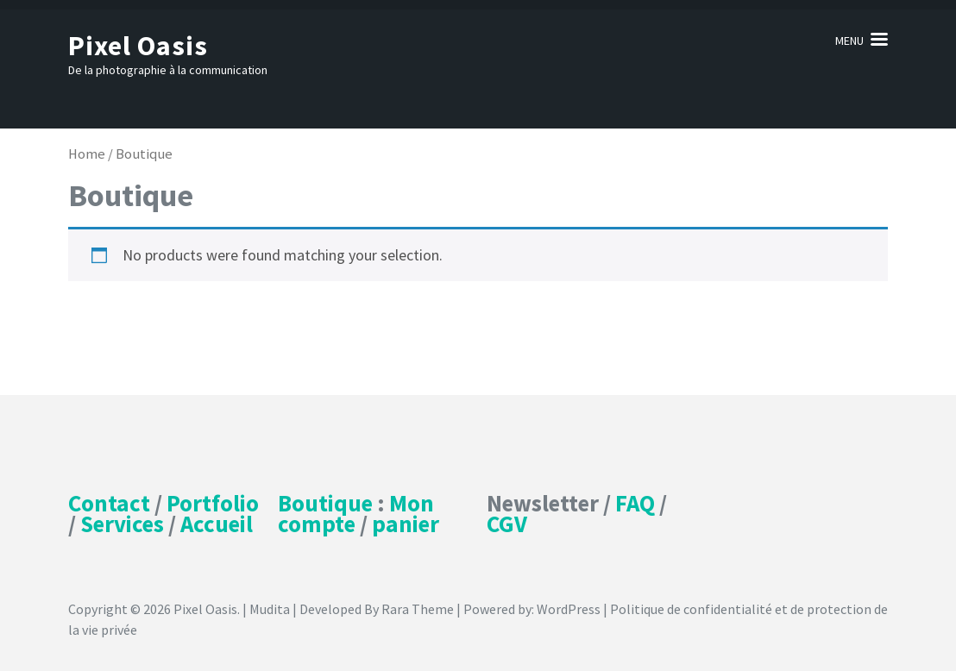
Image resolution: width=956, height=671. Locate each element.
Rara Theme (417, 609)
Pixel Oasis (138, 45)
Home (86, 154)
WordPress (569, 609)
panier (405, 523)
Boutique (325, 502)
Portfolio (213, 502)
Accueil (216, 523)
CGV (507, 523)
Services (122, 523)
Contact (109, 502)
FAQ (635, 502)
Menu (849, 40)
